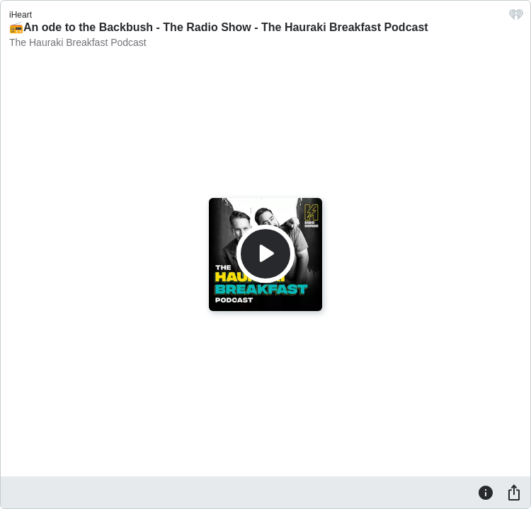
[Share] (514, 492)
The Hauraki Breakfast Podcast (78, 42)
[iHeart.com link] (516, 18)
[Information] (486, 492)
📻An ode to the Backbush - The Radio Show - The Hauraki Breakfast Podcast (218, 27)
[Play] (265, 254)
